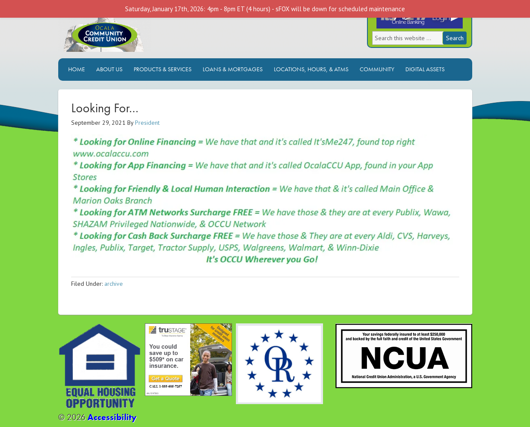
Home (76, 69)
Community (377, 69)
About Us (109, 69)
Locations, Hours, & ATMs (311, 69)
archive (113, 284)
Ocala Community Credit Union (133, 33)
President (147, 123)
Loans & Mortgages (233, 69)
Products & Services (162, 69)
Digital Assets (425, 69)
